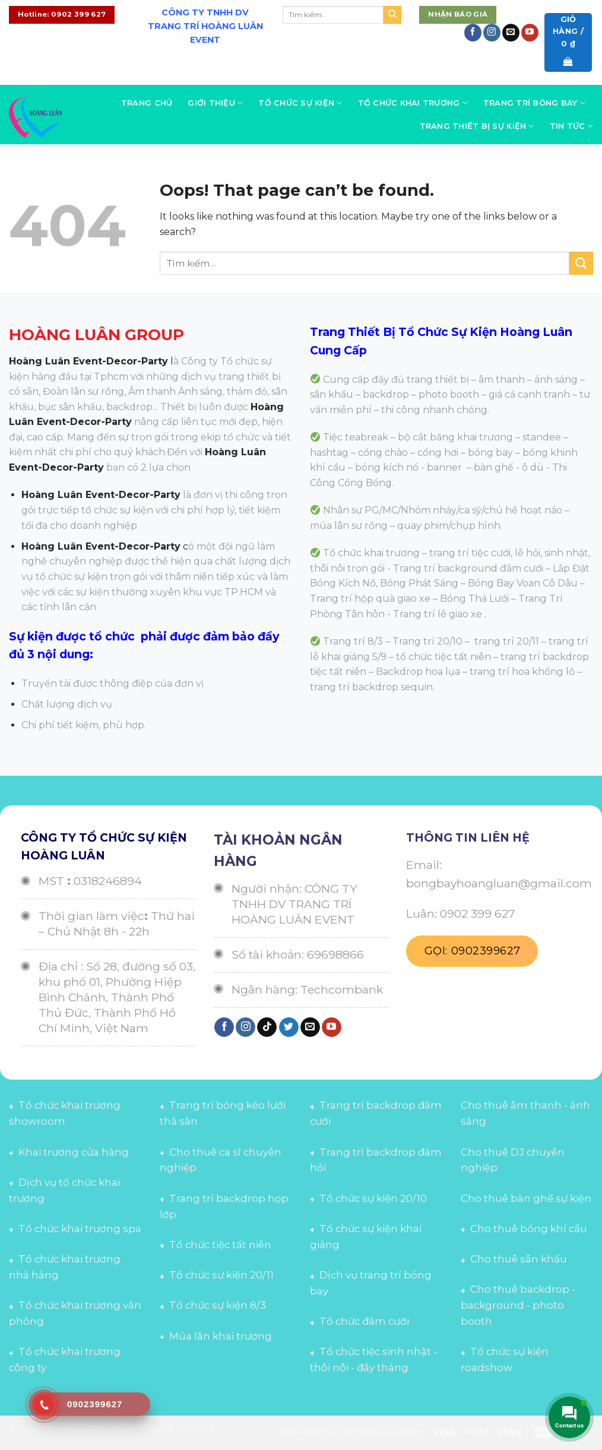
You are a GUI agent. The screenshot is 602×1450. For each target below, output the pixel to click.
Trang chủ (146, 103)
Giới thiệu (215, 103)
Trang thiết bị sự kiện (477, 126)
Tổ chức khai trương (413, 103)
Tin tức (571, 126)
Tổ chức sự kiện (300, 103)
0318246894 (108, 881)
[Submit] (392, 15)
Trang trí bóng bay (534, 103)
